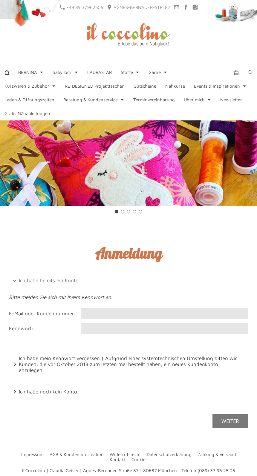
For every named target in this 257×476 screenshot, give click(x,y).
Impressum (32, 454)
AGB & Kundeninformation (77, 454)
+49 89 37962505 (81, 7)
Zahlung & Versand (217, 454)
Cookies (139, 459)
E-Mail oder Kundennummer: (42, 314)
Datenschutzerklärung (169, 454)
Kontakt (118, 459)
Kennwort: (21, 328)
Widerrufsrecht (125, 454)
